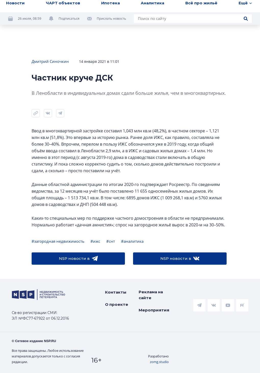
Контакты (115, 292)
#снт (110, 241)
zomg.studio (159, 361)
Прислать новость (111, 18)
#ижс (95, 241)
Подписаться (69, 18)
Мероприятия (154, 310)
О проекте (116, 304)
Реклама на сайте (151, 294)
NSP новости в (78, 258)
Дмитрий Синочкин (50, 61)
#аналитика (132, 241)
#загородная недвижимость (58, 241)
